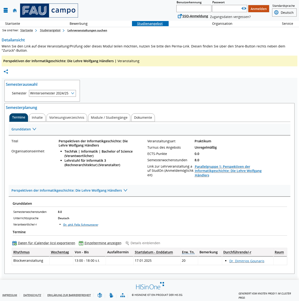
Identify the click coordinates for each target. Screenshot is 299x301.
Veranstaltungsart (161, 141)
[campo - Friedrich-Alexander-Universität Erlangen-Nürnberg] (49, 10)
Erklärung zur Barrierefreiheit (69, 295)
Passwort (218, 2)
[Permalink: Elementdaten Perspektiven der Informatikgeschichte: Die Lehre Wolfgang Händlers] (6, 72)
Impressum (9, 295)
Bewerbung (76, 23)
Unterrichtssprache (26, 218)
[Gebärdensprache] (111, 295)
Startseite (12, 23)
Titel (14, 141)
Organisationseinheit (27, 151)
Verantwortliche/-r (25, 224)
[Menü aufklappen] (5, 10)
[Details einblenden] (144, 243)
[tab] (18, 117)
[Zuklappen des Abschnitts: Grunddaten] (149, 129)
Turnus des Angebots (164, 147)
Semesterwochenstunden (167, 160)
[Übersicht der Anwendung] (123, 295)
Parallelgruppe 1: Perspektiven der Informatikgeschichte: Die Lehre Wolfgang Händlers (228, 170)
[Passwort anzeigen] (244, 8)
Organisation (219, 23)
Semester (19, 93)
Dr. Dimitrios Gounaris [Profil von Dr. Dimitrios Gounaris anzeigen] (246, 261)
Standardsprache (283, 6)
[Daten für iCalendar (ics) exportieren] (45, 243)
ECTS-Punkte (157, 154)
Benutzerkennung (189, 2)
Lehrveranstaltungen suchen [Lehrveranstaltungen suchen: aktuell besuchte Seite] (87, 30)
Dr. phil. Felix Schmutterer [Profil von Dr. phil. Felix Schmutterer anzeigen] (80, 225)
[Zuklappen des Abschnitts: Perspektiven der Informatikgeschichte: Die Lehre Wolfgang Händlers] (149, 191)
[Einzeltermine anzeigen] (101, 243)
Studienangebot (147, 23)
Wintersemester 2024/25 (49, 93)
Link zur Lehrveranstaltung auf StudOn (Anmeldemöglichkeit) (170, 170)
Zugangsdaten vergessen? (230, 16)
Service (285, 23)
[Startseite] (14, 10)
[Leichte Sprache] (100, 295)
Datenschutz (32, 295)
